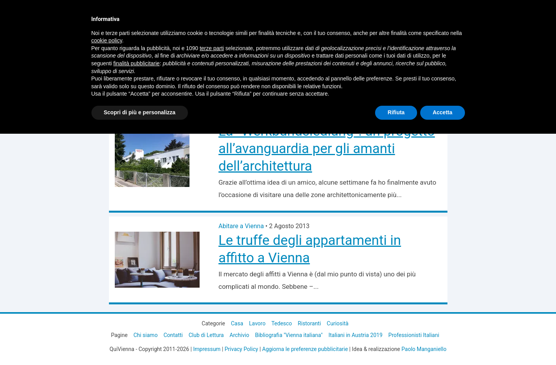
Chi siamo (145, 335)
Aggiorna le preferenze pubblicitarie (305, 349)
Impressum (206, 349)
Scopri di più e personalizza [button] (139, 112)
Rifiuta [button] (396, 112)
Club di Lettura (206, 335)
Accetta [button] (443, 112)
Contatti (173, 335)
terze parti (212, 48)
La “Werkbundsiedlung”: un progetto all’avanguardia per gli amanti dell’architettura (327, 148)
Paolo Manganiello (424, 349)
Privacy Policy (241, 349)
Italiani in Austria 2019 (355, 335)
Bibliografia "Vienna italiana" (289, 335)
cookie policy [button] (106, 40)
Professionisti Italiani (413, 335)
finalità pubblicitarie (136, 63)
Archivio (239, 335)
